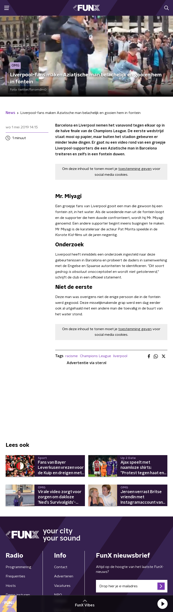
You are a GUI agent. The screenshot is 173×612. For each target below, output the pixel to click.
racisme (71, 356)
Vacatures (62, 586)
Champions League (95, 356)
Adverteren (63, 576)
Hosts (11, 586)
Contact (60, 567)
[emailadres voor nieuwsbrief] (131, 586)
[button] (162, 603)
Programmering (18, 567)
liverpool (120, 356)
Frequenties (15, 576)
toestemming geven (135, 169)
